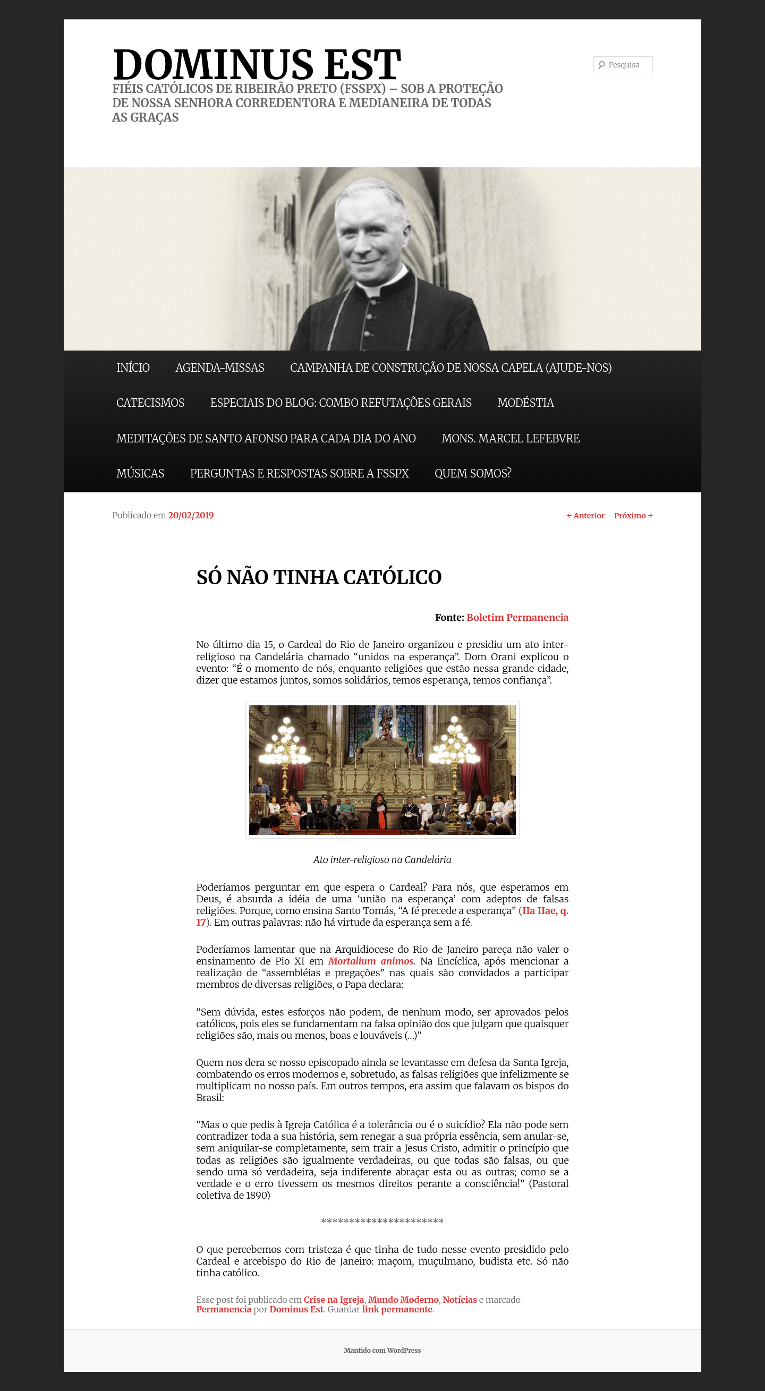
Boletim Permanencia (517, 617)
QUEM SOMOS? (473, 473)
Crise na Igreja (334, 1299)
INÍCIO (133, 367)
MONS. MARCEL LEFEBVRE (510, 438)
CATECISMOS (150, 402)
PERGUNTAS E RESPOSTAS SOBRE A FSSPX (299, 473)
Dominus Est (296, 1309)
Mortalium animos (370, 961)
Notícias (460, 1299)
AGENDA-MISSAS (220, 367)
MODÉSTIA (526, 402)
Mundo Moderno (403, 1299)
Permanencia (223, 1309)
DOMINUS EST (257, 65)
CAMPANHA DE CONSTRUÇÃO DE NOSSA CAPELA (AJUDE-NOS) (452, 367)
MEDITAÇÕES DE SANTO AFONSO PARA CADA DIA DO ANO (266, 438)
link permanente (397, 1309)
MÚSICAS (140, 473)
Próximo (633, 515)
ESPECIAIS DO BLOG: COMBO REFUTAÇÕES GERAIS (341, 402)
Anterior (586, 515)
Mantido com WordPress (382, 1350)
